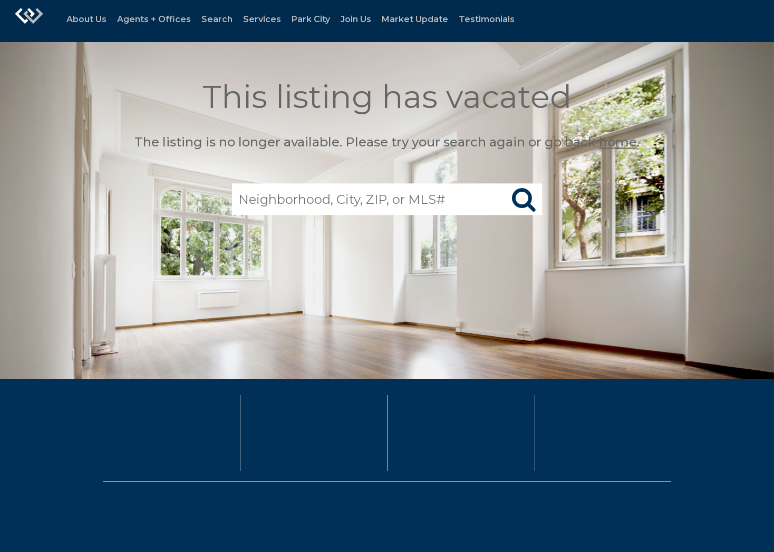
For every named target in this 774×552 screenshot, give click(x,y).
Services (262, 19)
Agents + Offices (154, 19)
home (618, 142)
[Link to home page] (29, 21)
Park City (311, 19)
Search (217, 19)
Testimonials (487, 19)
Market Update (415, 19)
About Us (86, 19)
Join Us (356, 19)
